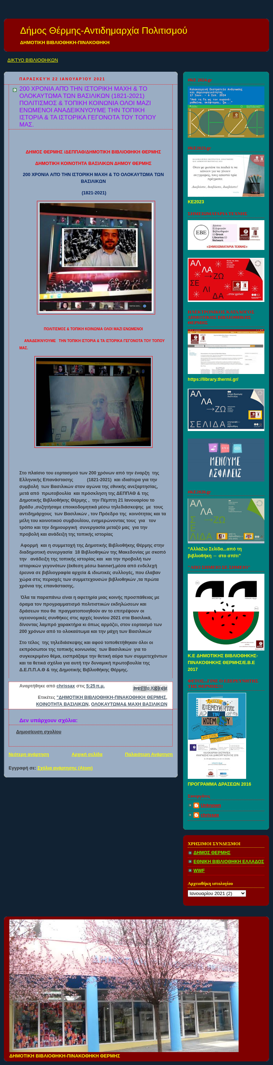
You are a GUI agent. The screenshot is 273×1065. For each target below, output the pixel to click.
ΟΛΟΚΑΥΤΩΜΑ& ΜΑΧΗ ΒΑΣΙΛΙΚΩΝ (129, 704)
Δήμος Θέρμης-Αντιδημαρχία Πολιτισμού (103, 30)
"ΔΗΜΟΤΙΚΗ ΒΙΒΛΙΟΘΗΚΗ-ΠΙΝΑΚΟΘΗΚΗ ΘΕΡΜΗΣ (111, 697)
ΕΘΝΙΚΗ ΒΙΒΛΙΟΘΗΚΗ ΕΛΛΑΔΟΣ (228, 861)
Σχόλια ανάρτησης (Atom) (65, 768)
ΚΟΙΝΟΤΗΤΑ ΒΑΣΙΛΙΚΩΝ (62, 704)
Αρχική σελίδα (87, 754)
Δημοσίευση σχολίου (38, 731)
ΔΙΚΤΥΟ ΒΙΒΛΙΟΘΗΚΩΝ (33, 60)
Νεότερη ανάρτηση (29, 754)
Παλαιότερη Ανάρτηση (149, 754)
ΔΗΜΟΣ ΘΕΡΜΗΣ (211, 852)
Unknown (211, 805)
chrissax (210, 815)
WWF (199, 870)
